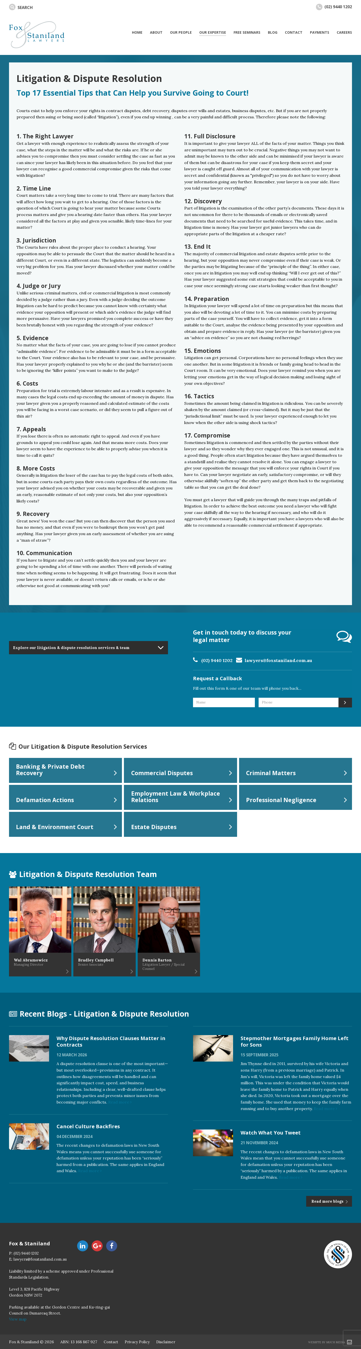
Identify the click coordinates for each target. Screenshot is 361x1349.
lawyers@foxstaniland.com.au (278, 660)
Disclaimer (165, 1342)
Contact (111, 1342)
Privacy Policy (137, 1342)
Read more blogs (327, 1201)
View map (18, 1319)
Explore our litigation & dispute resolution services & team (71, 647)
